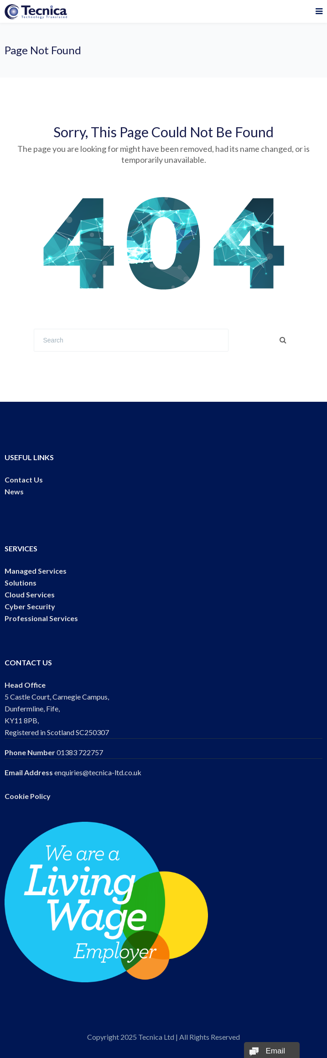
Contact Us (24, 479)
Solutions (20, 582)
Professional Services (41, 618)
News (14, 491)
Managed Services (36, 570)
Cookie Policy (28, 796)
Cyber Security (30, 606)
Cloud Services (30, 594)
